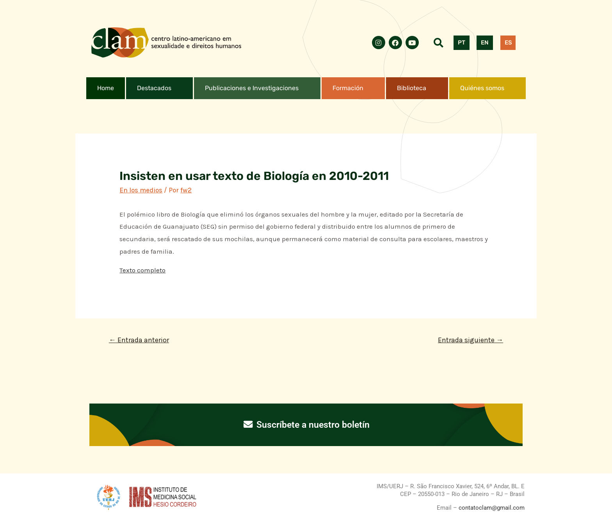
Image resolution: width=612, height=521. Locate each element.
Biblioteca (411, 88)
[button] (159, 88)
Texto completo (142, 270)
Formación (348, 88)
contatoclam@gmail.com (491, 507)
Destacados (154, 88)
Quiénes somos (482, 88)
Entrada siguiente (470, 340)
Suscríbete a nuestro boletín (306, 424)
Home (105, 88)
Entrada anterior (139, 340)
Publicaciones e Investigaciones (252, 88)
